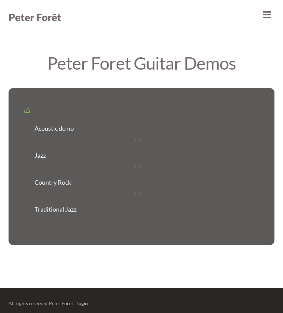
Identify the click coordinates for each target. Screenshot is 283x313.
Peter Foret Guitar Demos (141, 62)
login (82, 303)
